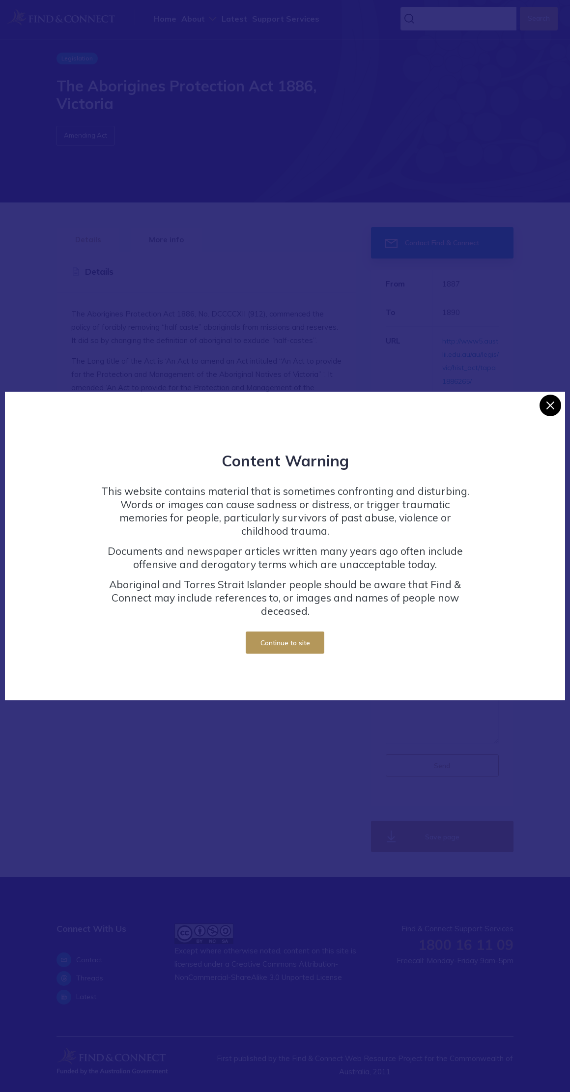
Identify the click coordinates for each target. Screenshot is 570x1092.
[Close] (550, 405)
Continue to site (285, 642)
